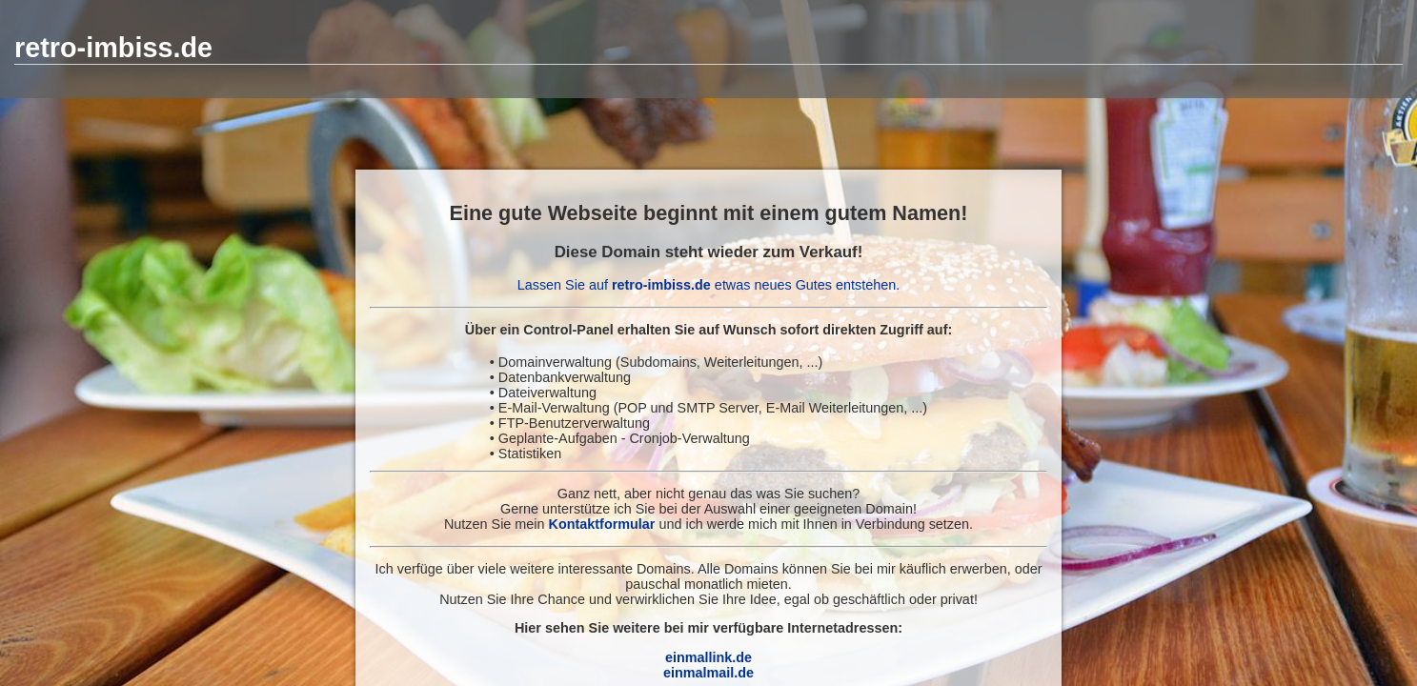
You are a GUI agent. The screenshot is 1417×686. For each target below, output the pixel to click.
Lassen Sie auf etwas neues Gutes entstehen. (709, 285)
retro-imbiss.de (113, 47)
